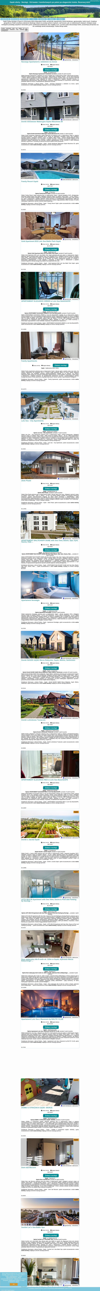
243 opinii (70, 673)
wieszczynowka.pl (95, 1)
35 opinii (64, 75)
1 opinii (77, 914)
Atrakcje (51, 19)
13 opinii (68, 793)
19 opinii (68, 314)
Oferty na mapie (15, 19)
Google (4, 1274)
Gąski (76, 34)
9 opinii (60, 1241)
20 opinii (57, 1181)
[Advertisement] (50, 1064)
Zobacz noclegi (51, 71)
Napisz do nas (68, 1288)
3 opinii (60, 733)
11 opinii (66, 135)
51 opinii (55, 494)
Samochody (42, 19)
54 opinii (58, 195)
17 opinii (59, 434)
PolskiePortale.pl (10, 1290)
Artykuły (61, 19)
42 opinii (65, 255)
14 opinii (62, 1121)
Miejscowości (24, 19)
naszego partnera (56, 86)
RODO (17, 1281)
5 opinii (58, 614)
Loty (33, 19)
